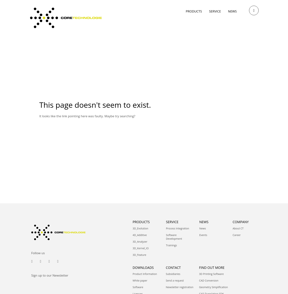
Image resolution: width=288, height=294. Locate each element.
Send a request (175, 280)
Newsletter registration (179, 287)
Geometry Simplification (213, 287)
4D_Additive (140, 235)
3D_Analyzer (140, 241)
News (202, 228)
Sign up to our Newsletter (49, 275)
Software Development (174, 236)
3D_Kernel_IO (141, 248)
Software (138, 287)
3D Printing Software (211, 274)
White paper (140, 280)
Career (237, 235)
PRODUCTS (141, 222)
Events (203, 235)
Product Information (145, 274)
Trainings (171, 245)
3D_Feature (139, 255)
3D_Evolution (140, 228)
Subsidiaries (173, 274)
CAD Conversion (208, 280)
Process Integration (177, 228)
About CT (238, 228)
